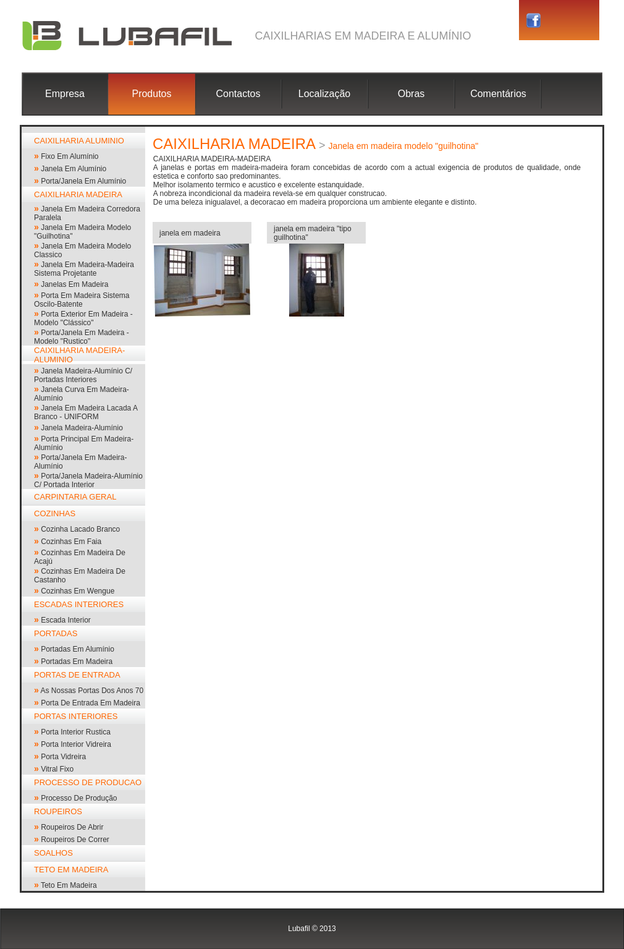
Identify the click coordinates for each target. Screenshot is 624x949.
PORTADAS (55, 633)
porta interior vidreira (76, 744)
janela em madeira (190, 233)
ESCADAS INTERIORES (79, 604)
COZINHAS (54, 513)
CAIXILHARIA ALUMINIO (79, 140)
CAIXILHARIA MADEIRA (78, 194)
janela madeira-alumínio (82, 427)
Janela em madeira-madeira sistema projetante (84, 269)
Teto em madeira (69, 885)
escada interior (66, 620)
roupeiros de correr (75, 839)
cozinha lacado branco (80, 529)
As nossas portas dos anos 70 (91, 690)
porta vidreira (63, 756)
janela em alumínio (73, 168)
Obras (411, 93)
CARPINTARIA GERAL (75, 496)
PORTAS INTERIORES (75, 716)
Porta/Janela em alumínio (83, 181)
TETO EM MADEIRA (71, 869)
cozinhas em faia (71, 541)
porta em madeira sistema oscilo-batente (82, 300)
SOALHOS (53, 853)
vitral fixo (57, 769)
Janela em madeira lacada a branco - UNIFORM (85, 412)
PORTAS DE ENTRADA (77, 674)
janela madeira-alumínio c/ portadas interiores (83, 375)
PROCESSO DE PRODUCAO (87, 782)
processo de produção (79, 798)
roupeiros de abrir (72, 827)
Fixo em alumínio (69, 156)
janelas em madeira (74, 284)
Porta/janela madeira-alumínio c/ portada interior (88, 480)
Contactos (238, 93)
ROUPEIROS (58, 811)
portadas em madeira (76, 661)
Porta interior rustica (76, 732)
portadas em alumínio (77, 649)
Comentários (498, 93)
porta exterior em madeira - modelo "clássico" (83, 318)
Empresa (65, 93)
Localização (324, 93)
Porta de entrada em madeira (90, 703)
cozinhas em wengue (77, 591)
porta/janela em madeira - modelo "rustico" (81, 337)
